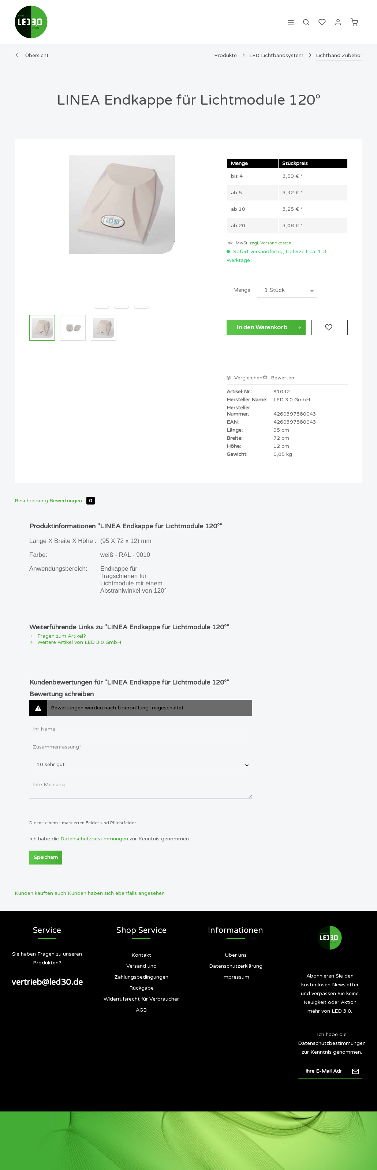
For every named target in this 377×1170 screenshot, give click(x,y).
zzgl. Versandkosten (270, 242)
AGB (141, 1010)
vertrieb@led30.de (47, 982)
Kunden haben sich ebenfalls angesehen (116, 893)
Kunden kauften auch (40, 893)
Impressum (235, 977)
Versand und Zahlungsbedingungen (141, 971)
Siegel (239, 1006)
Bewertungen (72, 501)
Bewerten (278, 378)
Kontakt (141, 955)
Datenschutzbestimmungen (94, 839)
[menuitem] (290, 22)
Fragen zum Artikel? (57, 636)
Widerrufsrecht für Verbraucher (141, 999)
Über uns (236, 955)
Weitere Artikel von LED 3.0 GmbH (75, 642)
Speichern (46, 857)
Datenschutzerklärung (235, 966)
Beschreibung (31, 501)
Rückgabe (141, 988)
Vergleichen (244, 378)
